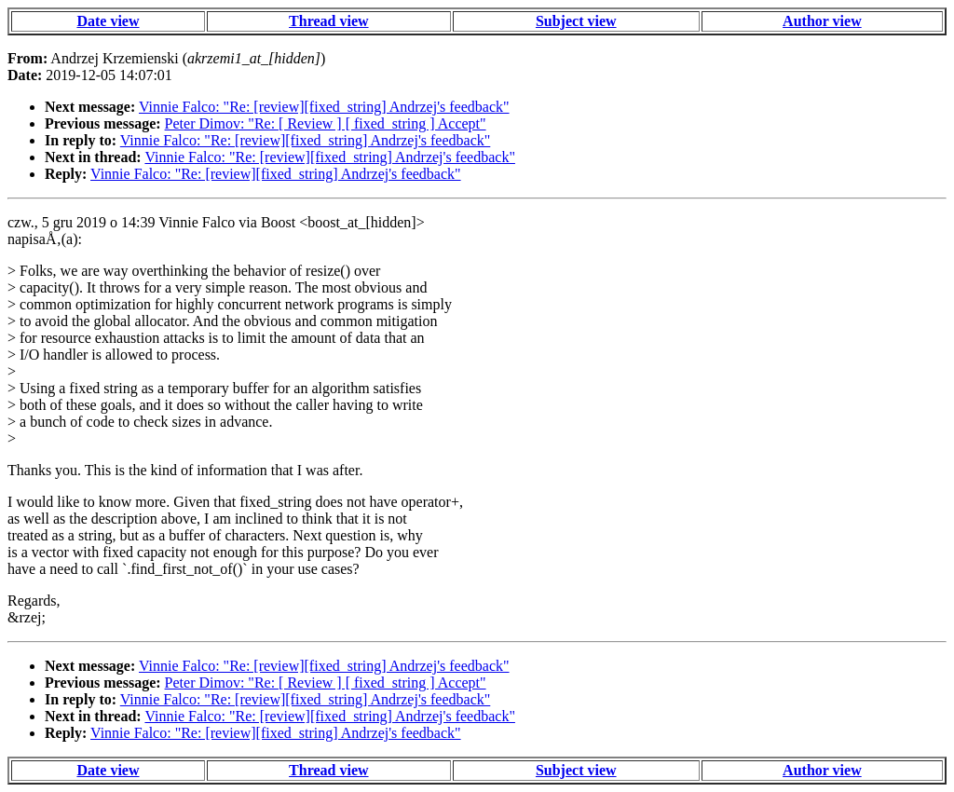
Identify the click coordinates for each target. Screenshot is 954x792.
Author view (822, 21)
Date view (107, 21)
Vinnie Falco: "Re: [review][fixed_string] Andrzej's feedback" (324, 107)
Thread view (328, 21)
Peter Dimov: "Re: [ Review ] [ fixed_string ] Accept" (325, 123)
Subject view (576, 21)
